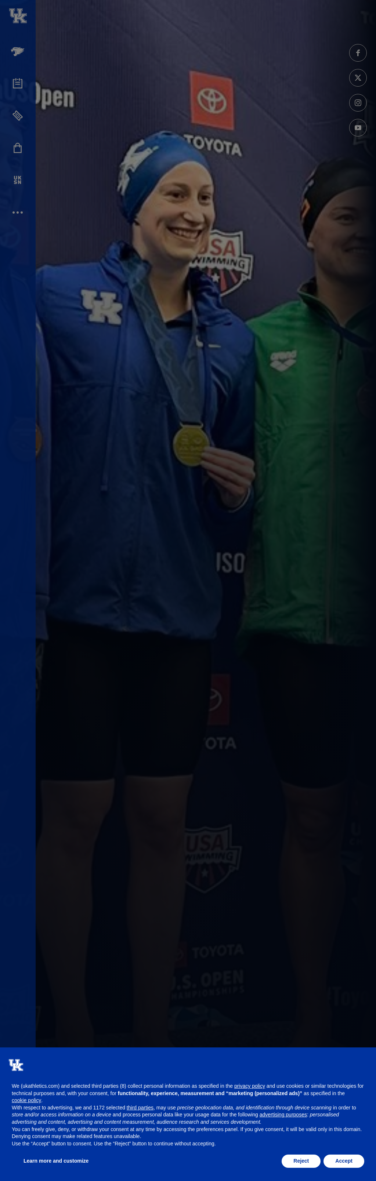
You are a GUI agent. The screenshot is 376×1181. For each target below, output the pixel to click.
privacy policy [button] (249, 1086)
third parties (140, 1108)
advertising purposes (283, 1115)
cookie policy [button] (26, 1100)
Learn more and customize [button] (56, 1161)
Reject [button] (301, 1161)
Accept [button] (343, 1161)
